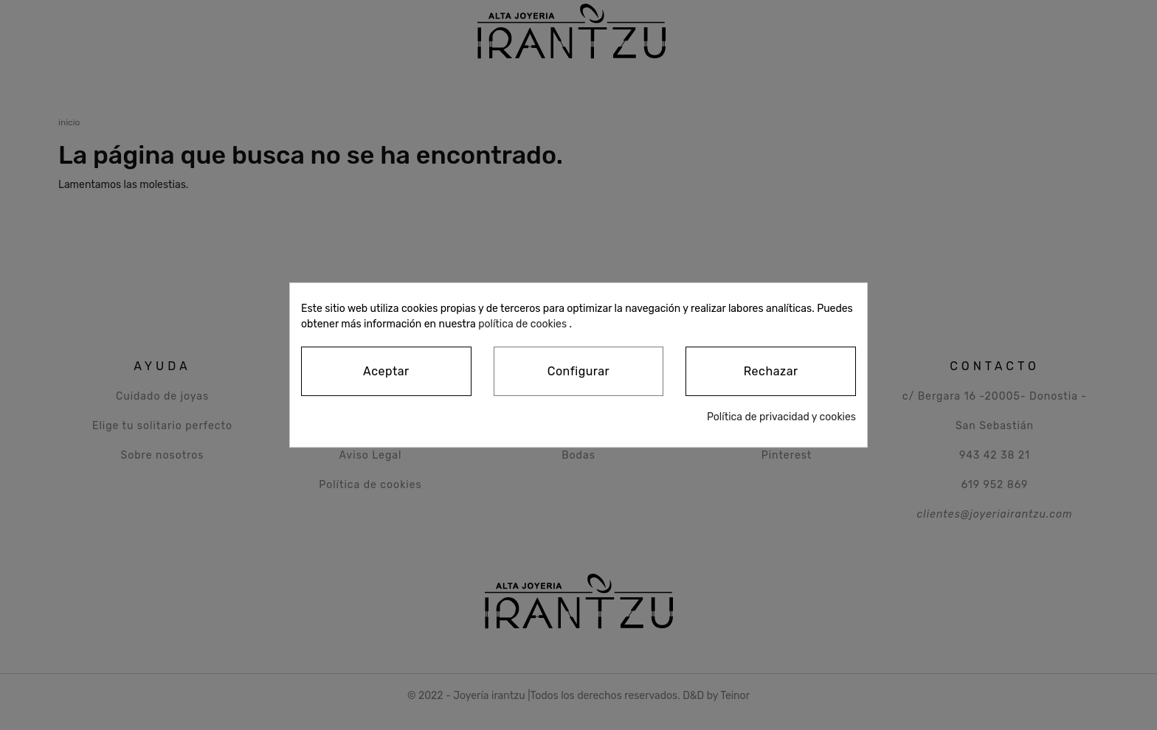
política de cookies (522, 324)
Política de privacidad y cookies (781, 417)
